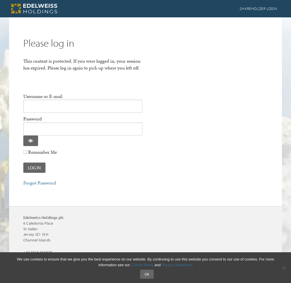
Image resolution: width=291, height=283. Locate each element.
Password (32, 118)
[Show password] (30, 141)
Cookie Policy (142, 265)
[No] (284, 267)
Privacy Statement (177, 265)
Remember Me (40, 152)
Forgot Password (39, 182)
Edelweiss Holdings (51, 8)
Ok (147, 274)
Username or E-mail (42, 96)
